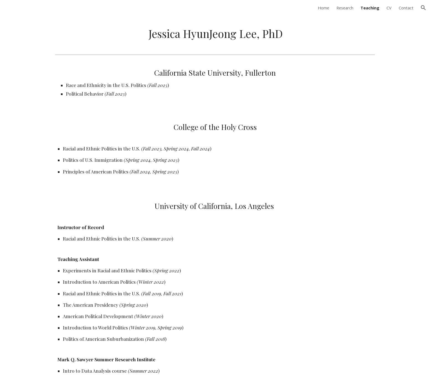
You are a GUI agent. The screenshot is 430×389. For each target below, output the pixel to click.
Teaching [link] (370, 8)
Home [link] (323, 8)
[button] (423, 7)
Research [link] (344, 8)
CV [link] (389, 8)
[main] (215, 33)
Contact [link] (406, 8)
